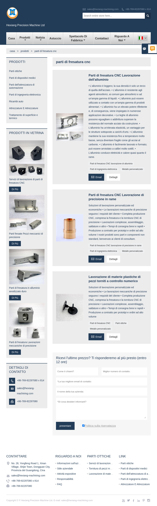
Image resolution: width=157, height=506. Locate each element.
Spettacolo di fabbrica (78, 38)
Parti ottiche (120, 323)
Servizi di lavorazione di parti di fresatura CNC (26, 181)
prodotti (25, 51)
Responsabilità (65, 479)
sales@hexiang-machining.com (103, 9)
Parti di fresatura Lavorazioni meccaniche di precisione (24, 344)
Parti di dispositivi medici (22, 77)
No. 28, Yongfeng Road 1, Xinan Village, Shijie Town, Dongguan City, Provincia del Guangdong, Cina (30, 467)
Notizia (40, 38)
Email (96, 177)
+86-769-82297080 (27, 401)
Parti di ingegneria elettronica (103, 169)
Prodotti (24, 38)
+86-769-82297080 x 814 (138, 9)
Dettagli (113, 177)
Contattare (16, 456)
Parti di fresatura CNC (100, 323)
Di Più (15, 189)
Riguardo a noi (122, 38)
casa (12, 51)
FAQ (59, 484)
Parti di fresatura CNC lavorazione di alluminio (111, 163)
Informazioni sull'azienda (70, 463)
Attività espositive (66, 473)
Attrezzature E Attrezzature (23, 108)
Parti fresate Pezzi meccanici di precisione (26, 235)
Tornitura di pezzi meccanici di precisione (111, 468)
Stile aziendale (65, 468)
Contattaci (102, 38)
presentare (65, 425)
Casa (11, 38)
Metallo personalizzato (132, 169)
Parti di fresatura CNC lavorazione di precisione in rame (115, 245)
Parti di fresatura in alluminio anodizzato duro (24, 289)
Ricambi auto (16, 101)
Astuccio (55, 38)
